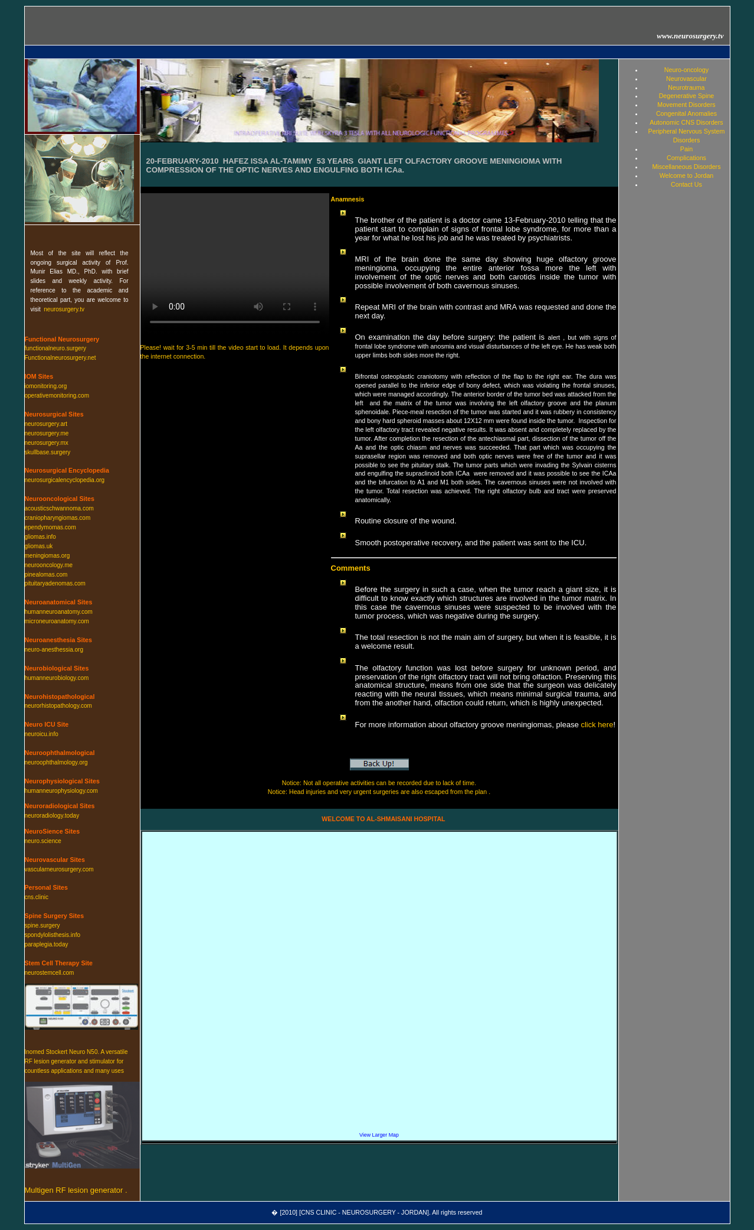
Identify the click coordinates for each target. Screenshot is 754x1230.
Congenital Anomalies (686, 113)
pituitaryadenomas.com (55, 583)
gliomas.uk (39, 546)
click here (597, 724)
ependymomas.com (50, 527)
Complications (686, 157)
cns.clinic (37, 897)
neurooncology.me (49, 565)
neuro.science (43, 841)
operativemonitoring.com (57, 395)
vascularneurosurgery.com (59, 869)
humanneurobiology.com (57, 678)
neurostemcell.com (49, 972)
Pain (686, 148)
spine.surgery (42, 925)
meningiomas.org (47, 555)
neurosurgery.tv (64, 309)
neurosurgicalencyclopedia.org (65, 480)
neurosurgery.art (46, 424)
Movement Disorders (686, 104)
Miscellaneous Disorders (686, 166)
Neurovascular (686, 78)
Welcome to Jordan (687, 175)
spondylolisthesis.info (53, 935)
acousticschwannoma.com (59, 508)
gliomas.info (40, 536)
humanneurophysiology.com (61, 791)
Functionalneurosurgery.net (60, 357)
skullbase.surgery (48, 452)
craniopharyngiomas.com (58, 518)
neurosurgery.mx (46, 443)
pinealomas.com (46, 574)
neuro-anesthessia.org (54, 649)
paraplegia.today (46, 944)
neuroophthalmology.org (56, 762)
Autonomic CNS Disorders (686, 122)
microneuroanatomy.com (57, 621)
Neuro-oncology (686, 69)
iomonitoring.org (46, 386)
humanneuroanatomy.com (59, 612)
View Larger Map (379, 1135)
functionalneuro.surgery (56, 348)
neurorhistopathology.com (58, 705)
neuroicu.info (41, 734)
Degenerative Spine (686, 95)
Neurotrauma (686, 87)
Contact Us (686, 184)
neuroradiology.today (52, 815)
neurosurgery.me (47, 433)
